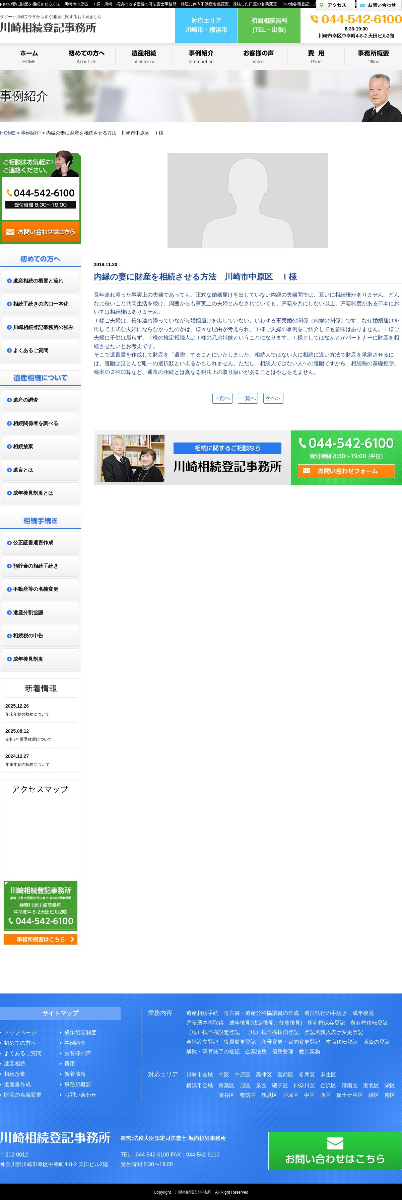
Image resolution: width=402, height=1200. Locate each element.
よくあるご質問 (23, 1052)
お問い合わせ (80, 1094)
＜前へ (220, 397)
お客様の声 (77, 1052)
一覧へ (248, 397)
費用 (69, 1063)
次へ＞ (276, 397)
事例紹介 (75, 1042)
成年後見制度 (80, 1032)
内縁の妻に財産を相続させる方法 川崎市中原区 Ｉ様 (195, 276)
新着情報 (75, 1073)
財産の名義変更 (23, 1094)
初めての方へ (20, 1042)
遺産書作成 (17, 1084)
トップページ (20, 1032)
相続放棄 (14, 1073)
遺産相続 (14, 1063)
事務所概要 (77, 1084)
